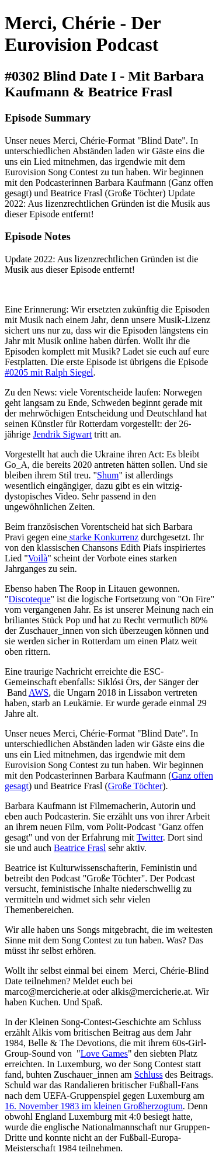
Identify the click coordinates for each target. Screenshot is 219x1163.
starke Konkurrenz (103, 537)
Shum (108, 475)
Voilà (37, 558)
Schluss (148, 1074)
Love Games (104, 1053)
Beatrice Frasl (80, 848)
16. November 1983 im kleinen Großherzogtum (94, 1106)
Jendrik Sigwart (62, 434)
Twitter (150, 837)
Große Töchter (135, 786)
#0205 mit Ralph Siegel (49, 372)
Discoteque (30, 599)
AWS (38, 692)
